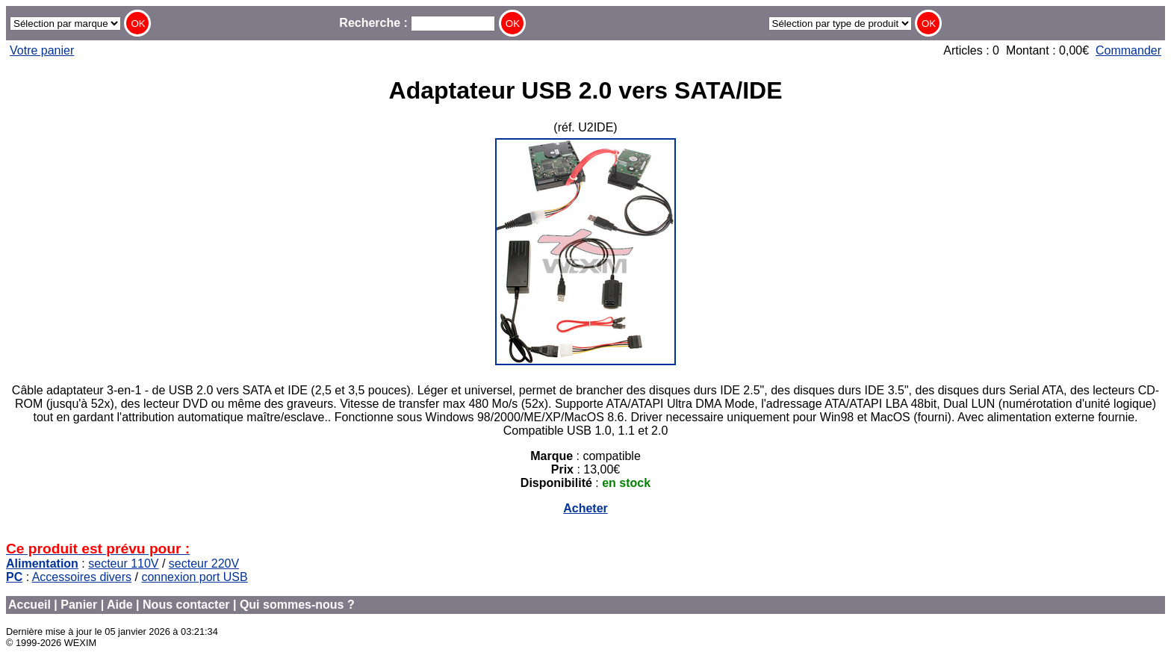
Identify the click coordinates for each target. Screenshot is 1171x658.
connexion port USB (194, 577)
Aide (120, 604)
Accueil (29, 604)
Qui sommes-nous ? (297, 604)
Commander (1128, 50)
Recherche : (417, 22)
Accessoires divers (81, 577)
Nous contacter (186, 604)
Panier (78, 604)
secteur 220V (204, 563)
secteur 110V (123, 563)
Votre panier (42, 50)
